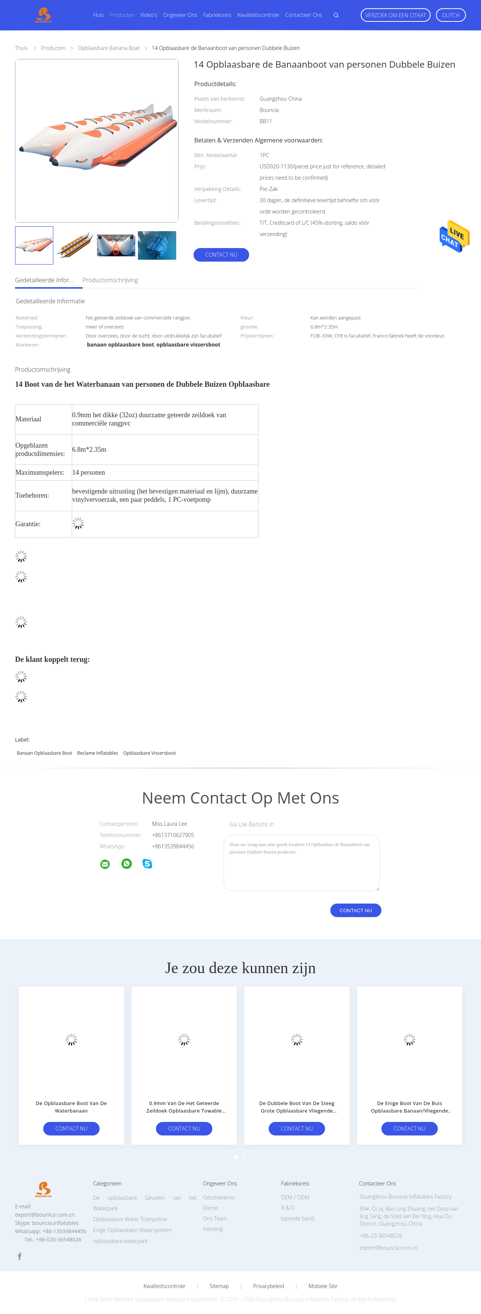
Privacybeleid (268, 1286)
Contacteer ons (303, 14)
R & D (287, 1207)
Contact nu (221, 254)
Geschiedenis (218, 1197)
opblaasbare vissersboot (149, 753)
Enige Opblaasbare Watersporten (132, 1230)
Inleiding (213, 1228)
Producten (122, 14)
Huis (98, 14)
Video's (149, 14)
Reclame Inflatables (97, 753)
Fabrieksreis (217, 14)
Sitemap (219, 1286)
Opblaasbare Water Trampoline (130, 1219)
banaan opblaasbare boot (44, 753)
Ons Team (215, 1218)
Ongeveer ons (180, 14)
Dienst (210, 1207)
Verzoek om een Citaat (395, 15)
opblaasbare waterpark (120, 1240)
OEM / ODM (295, 1197)
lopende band (297, 1218)
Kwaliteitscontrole (258, 14)
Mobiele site (323, 1286)
